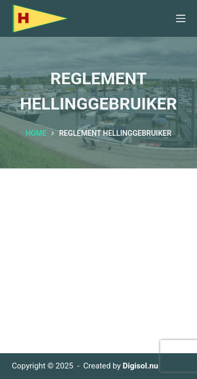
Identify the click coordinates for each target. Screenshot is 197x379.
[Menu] (180, 18)
